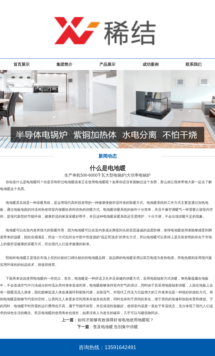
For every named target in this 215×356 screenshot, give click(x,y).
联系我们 (194, 64)
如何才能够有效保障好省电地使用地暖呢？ (116, 320)
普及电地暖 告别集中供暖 (115, 326)
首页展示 (21, 64)
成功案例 (151, 64)
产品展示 (107, 64)
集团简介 (64, 64)
